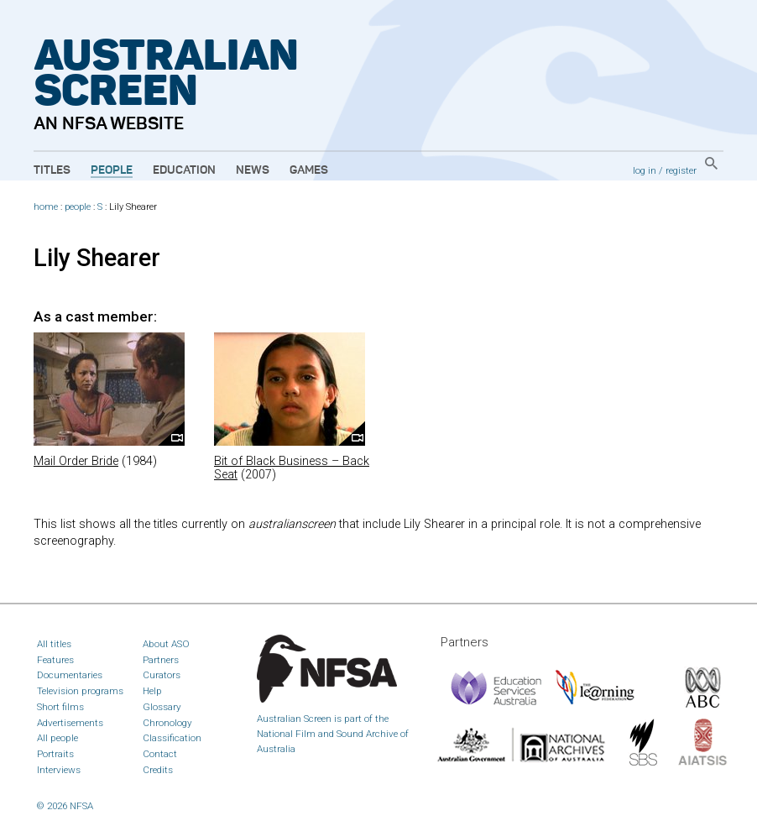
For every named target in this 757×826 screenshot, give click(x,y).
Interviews (59, 770)
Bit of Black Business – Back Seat (291, 468)
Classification (172, 738)
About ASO (166, 644)
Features (55, 660)
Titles (52, 170)
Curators (161, 675)
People (112, 170)
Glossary (162, 707)
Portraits (55, 754)
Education (184, 170)
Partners (161, 660)
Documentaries (69, 675)
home (46, 206)
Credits (158, 770)
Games (309, 170)
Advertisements (70, 723)
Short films (60, 707)
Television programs (80, 691)
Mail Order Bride (76, 461)
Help (152, 691)
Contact (160, 754)
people (78, 206)
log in (644, 170)
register (681, 170)
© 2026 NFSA (65, 806)
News (252, 170)
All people (57, 738)
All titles (54, 644)
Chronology (167, 723)
